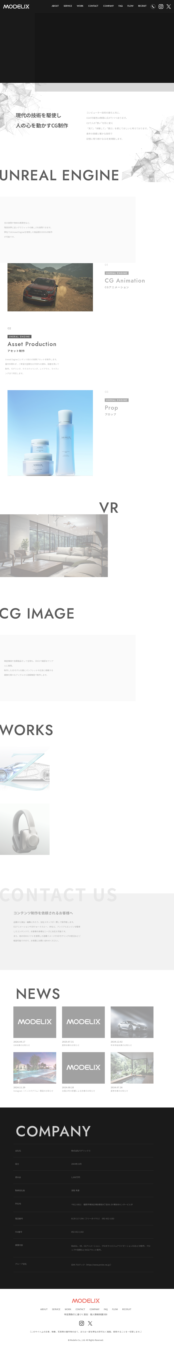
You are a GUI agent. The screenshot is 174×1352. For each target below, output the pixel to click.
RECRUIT (142, 6)
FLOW (130, 6)
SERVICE (68, 6)
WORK (80, 6)
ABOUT (55, 6)
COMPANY (108, 6)
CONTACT (93, 6)
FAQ (121, 6)
